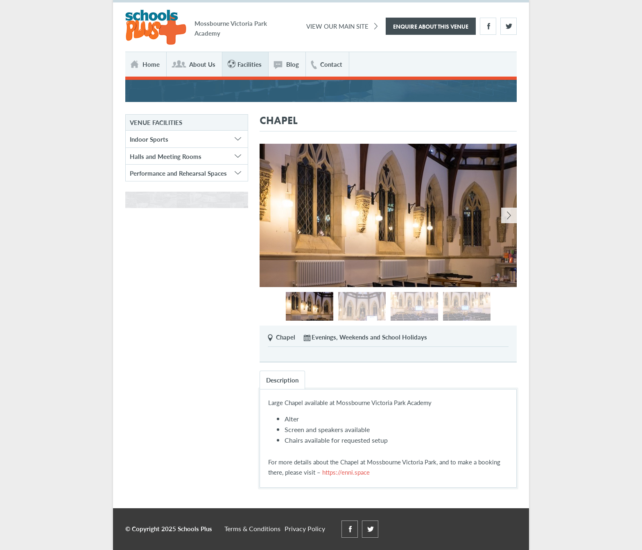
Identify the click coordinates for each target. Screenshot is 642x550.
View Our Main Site (337, 26)
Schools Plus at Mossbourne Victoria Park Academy (155, 27)
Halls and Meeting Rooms (165, 156)
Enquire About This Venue (430, 26)
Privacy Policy (305, 528)
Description (282, 380)
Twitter (508, 26)
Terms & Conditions (252, 528)
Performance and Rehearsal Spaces (178, 173)
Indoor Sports (149, 139)
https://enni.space (346, 472)
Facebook (488, 26)
